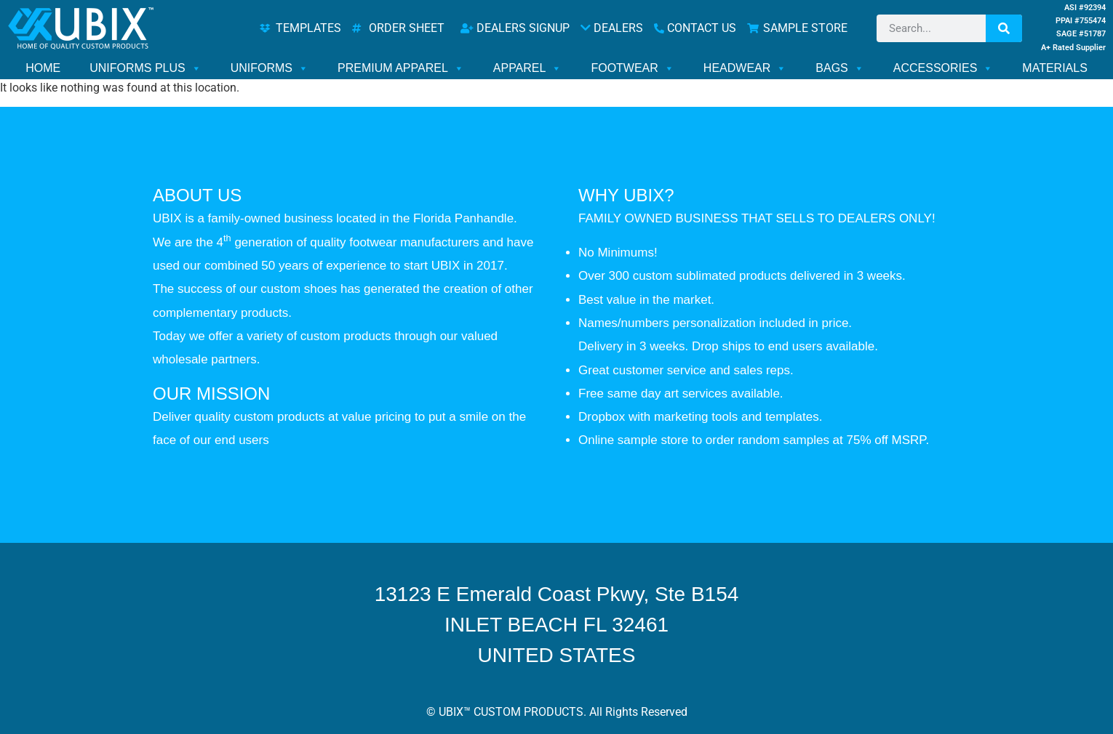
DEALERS (612, 28)
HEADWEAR (744, 68)
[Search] (1004, 28)
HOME (42, 68)
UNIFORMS (269, 68)
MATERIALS (1055, 68)
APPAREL (527, 68)
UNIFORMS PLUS (145, 68)
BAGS (839, 68)
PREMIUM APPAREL (401, 68)
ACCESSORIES (943, 68)
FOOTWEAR (632, 68)
